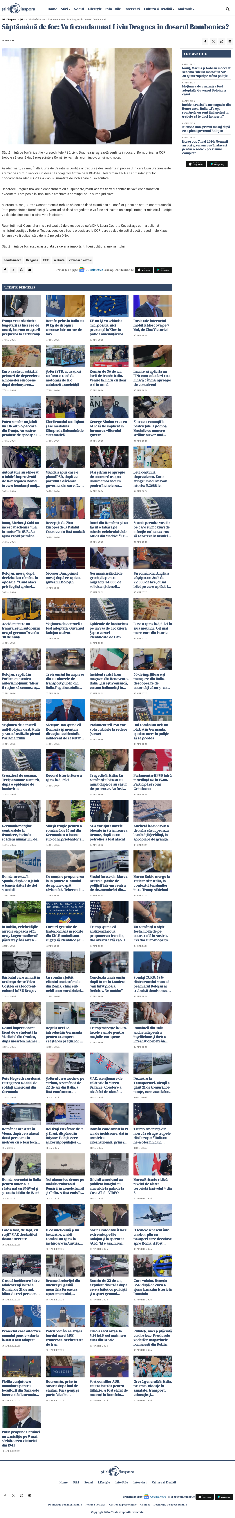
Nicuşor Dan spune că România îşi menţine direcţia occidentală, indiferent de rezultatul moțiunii (65, 731)
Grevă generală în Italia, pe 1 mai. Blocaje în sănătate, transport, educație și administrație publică (152, 1388)
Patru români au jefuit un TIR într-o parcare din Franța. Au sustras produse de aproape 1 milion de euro (19, 428)
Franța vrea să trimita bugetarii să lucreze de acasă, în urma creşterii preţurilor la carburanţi (21, 327)
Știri (22, 19)
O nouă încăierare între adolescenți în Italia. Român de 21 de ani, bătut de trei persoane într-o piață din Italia (20, 1287)
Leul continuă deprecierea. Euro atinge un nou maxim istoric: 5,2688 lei (150, 479)
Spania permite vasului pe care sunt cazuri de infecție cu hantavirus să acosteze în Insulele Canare (151, 529)
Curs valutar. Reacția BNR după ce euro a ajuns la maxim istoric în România (152, 1287)
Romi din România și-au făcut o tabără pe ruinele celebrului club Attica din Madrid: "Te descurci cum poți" (109, 529)
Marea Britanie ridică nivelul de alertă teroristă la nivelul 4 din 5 (152, 1186)
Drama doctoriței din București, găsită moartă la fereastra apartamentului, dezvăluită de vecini (63, 1287)
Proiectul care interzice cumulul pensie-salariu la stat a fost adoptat (21, 1335)
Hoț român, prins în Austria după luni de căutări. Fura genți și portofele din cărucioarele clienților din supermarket (64, 1388)
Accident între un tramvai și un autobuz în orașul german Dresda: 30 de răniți (21, 630)
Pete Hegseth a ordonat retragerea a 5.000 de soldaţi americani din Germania (21, 1085)
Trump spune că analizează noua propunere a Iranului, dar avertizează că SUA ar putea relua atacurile (109, 933)
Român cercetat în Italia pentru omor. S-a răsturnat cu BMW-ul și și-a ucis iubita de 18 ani (21, 1186)
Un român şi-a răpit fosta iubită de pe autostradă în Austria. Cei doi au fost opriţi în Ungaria (151, 933)
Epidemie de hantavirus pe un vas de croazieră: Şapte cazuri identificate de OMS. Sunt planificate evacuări (109, 630)
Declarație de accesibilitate (170, 1504)
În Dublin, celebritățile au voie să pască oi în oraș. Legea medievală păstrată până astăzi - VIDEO (20, 933)
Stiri (64, 9)
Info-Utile (113, 9)
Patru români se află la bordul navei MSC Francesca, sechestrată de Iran (64, 1338)
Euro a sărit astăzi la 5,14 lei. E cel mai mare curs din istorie (108, 1335)
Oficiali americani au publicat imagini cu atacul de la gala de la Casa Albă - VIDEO (107, 1186)
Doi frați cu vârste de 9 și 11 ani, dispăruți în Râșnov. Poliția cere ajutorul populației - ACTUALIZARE (64, 1135)
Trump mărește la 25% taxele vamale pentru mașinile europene (108, 1032)
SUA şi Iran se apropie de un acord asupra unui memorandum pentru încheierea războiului (107, 479)
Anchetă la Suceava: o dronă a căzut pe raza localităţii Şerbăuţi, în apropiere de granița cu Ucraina (152, 832)
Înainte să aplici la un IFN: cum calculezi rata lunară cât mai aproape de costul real (152, 378)
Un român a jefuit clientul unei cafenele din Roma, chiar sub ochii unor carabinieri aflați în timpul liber (63, 984)
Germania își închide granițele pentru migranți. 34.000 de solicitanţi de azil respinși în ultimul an (106, 580)
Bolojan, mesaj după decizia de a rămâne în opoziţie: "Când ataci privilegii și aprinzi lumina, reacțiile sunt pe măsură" (21, 580)
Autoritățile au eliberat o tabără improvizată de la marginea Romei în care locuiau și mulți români (20, 479)
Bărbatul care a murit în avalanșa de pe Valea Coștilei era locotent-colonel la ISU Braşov (21, 984)
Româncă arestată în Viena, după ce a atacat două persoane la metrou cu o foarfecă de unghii (20, 1135)
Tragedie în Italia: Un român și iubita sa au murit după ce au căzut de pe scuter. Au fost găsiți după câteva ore (108, 782)
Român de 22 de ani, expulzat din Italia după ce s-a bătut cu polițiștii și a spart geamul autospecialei (108, 1287)
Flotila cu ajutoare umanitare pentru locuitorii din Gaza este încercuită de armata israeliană (20, 1388)
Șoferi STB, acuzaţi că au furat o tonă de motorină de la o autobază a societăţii (63, 378)
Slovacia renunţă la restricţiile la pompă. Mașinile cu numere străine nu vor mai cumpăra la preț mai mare (150, 428)
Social (79, 9)
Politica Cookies (95, 1504)
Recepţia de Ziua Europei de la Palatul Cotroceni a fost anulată (65, 527)
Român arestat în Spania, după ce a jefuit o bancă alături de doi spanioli (20, 883)
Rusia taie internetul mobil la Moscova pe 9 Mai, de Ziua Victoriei (151, 325)
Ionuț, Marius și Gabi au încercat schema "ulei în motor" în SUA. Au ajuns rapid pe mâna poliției (20, 529)
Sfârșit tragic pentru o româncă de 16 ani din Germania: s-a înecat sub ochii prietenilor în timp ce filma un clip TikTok (64, 832)
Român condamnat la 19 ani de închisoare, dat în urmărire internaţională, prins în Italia (109, 1135)
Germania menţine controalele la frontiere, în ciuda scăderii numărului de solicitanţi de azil (19, 832)
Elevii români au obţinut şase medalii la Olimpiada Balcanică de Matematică (65, 428)
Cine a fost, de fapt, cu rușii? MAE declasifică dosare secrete (20, 1234)
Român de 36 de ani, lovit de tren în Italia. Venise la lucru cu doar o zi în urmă (108, 378)
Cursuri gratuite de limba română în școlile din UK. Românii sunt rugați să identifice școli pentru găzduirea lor (65, 933)
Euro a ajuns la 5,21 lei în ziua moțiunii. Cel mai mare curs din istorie (152, 628)
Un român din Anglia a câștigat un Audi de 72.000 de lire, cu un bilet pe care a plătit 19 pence (151, 580)
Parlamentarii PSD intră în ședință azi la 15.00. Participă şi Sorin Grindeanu (152, 782)
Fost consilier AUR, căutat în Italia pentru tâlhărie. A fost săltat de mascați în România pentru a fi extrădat (109, 1388)
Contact (145, 1504)
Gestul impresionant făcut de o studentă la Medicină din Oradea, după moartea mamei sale (19, 1034)
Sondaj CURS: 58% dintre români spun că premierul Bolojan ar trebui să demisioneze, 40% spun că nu (151, 984)
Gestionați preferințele (123, 1504)
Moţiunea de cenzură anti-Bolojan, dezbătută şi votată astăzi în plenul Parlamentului (21, 731)
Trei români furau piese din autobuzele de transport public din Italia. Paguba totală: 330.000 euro (65, 681)
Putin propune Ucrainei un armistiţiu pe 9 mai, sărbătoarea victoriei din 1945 (21, 1438)
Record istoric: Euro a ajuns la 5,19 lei (64, 777)
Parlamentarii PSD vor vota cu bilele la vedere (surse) (108, 729)
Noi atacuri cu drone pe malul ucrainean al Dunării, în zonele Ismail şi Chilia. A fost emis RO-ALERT (65, 1186)
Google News (95, 270)
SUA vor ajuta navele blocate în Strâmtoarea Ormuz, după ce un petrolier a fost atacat (108, 832)
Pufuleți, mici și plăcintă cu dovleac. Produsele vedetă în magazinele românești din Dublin (152, 1338)
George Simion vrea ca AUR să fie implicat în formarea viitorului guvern (108, 428)
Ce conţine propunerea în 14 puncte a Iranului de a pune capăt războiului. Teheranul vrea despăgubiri (65, 883)
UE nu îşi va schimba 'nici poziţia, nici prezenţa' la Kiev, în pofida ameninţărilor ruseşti (106, 327)
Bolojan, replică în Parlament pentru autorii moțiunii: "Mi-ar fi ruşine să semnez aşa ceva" (20, 681)
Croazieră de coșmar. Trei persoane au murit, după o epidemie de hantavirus (21, 782)
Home (52, 9)
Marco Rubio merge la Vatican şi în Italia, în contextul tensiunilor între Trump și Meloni (151, 883)
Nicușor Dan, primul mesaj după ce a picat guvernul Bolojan (63, 577)
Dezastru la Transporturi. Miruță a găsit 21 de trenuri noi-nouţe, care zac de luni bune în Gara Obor (151, 1085)
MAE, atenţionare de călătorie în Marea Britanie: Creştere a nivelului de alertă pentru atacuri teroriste (109, 1085)
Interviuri (132, 9)
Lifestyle (95, 9)
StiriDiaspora (9, 19)
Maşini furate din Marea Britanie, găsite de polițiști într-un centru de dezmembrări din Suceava (108, 883)
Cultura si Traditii (158, 9)
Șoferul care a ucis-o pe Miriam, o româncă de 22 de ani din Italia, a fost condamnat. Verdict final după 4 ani (65, 1085)
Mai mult (186, 9)
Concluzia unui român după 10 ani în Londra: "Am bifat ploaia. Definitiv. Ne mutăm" (107, 984)
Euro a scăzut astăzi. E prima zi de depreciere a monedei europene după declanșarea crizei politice (20, 378)
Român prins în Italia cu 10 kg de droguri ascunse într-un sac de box (65, 327)
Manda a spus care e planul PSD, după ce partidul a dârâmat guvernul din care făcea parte (65, 479)
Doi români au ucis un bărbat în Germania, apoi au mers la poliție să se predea (151, 731)
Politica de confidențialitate (65, 1504)
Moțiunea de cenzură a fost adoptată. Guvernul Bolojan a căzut (65, 628)
